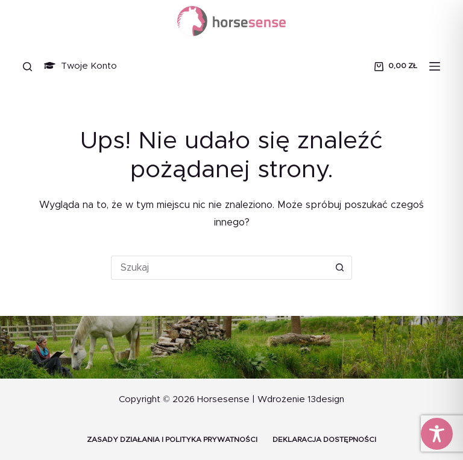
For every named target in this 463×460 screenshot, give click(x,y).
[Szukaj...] (219, 268)
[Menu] (434, 66)
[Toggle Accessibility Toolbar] (437, 434)
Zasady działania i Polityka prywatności (172, 439)
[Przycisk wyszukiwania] (340, 268)
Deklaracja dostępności (324, 439)
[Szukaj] (27, 66)
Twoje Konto (80, 66)
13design (325, 399)
